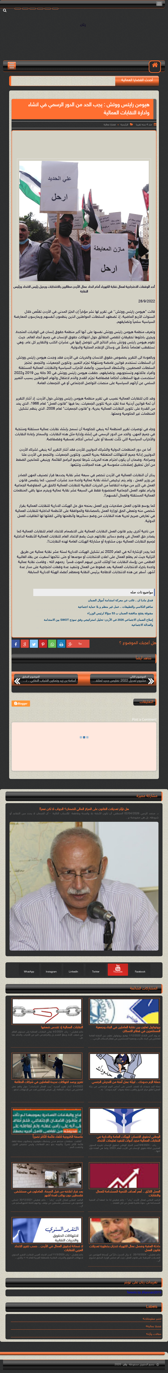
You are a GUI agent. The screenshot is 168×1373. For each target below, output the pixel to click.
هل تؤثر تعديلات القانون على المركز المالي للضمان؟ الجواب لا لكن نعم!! (84, 809)
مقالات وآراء (154, 1334)
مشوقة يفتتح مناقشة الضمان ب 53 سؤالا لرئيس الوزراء (120, 613)
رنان (83, 25)
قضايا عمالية (110, 124)
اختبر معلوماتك (152, 1319)
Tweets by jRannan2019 (144, 1293)
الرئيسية (124, 124)
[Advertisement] (82, 144)
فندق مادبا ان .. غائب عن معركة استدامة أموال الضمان (120, 600)
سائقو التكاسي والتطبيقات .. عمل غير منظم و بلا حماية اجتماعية (115, 606)
